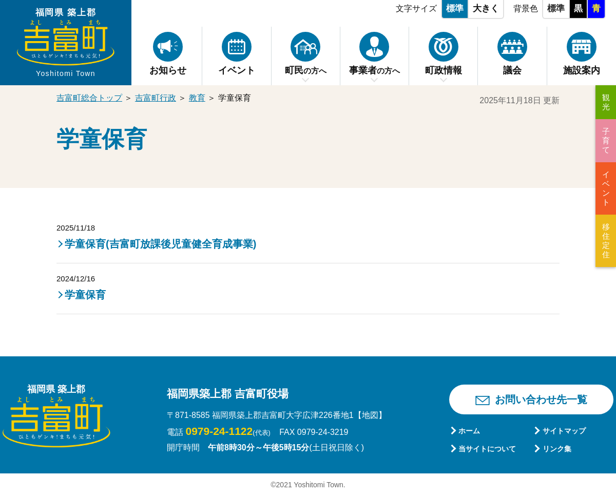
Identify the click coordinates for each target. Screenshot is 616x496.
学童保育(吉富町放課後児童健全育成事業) (160, 244)
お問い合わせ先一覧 (541, 399)
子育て (606, 140)
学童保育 (85, 294)
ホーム (469, 431)
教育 (197, 97)
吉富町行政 (155, 97)
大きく (486, 8)
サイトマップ (564, 431)
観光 (606, 102)
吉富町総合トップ (89, 97)
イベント (606, 188)
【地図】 (370, 415)
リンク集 (557, 449)
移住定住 (606, 240)
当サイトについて (487, 449)
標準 (455, 8)
